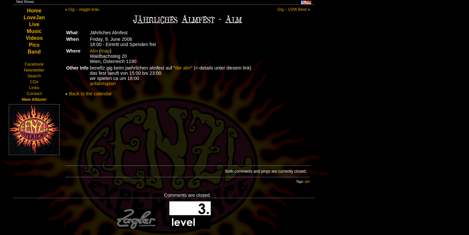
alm (307, 181)
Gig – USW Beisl (291, 9)
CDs (34, 81)
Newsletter (34, 70)
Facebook (34, 64)
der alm (183, 67)
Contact (34, 93)
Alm (94, 51)
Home (34, 10)
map (105, 51)
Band (34, 52)
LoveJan (34, 17)
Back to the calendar (90, 93)
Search (34, 75)
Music (34, 31)
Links (34, 87)
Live (34, 24)
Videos (34, 38)
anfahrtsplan (103, 83)
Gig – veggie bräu (83, 9)
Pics (34, 45)
